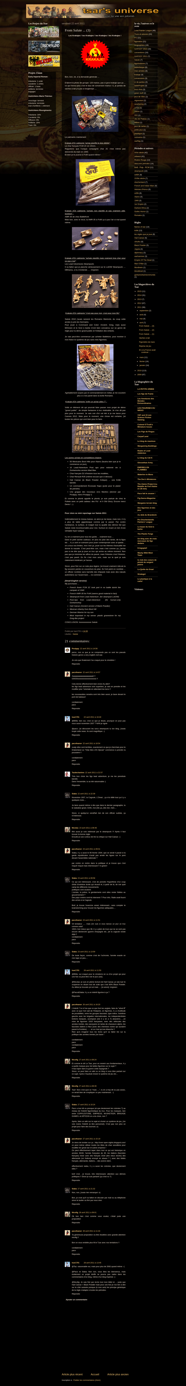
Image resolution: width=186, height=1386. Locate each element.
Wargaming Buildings (147, 446)
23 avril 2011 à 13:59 (86, 952)
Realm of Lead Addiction (143, 452)
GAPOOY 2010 (140, 49)
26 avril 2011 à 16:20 (91, 1004)
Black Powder (140, 245)
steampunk (139, 171)
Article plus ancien (118, 1374)
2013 (139, 299)
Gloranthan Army (145, 463)
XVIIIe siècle (139, 178)
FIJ (135, 38)
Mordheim (138, 267)
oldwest (137, 156)
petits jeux (138, 130)
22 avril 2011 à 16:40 (92, 717)
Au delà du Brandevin (147, 515)
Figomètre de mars (147, 342)
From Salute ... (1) (146, 334)
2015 (139, 291)
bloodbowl (138, 271)
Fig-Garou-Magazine (146, 498)
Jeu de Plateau (140, 119)
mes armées (139, 71)
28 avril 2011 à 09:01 (87, 1212)
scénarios (138, 137)
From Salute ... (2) (146, 330)
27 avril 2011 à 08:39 (87, 1086)
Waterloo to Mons (145, 474)
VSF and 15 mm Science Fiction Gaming (144, 417)
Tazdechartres (78, 772)
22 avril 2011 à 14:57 (91, 672)
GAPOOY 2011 (140, 56)
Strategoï (141, 574)
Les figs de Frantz (145, 394)
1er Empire (139, 204)
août (142, 315)
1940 (136, 200)
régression (138, 100)
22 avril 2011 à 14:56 (89, 648)
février (142, 361)
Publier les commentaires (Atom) (87, 1380)
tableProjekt (139, 86)
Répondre (76, 664)
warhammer (139, 256)
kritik (136, 230)
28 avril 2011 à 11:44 (91, 1231)
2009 (139, 374)
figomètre (138, 41)
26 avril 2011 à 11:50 (92, 970)
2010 (139, 370)
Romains (138, 215)
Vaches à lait (144, 338)
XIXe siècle (139, 152)
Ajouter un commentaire (76, 1300)
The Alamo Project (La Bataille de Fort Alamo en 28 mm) (147, 486)
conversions (139, 78)
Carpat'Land (142, 436)
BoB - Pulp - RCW (142, 167)
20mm (137, 111)
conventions (139, 52)
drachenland (139, 182)
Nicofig (75, 1060)
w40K (136, 175)
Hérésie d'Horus (141, 189)
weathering (139, 104)
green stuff (138, 93)
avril (141, 322)
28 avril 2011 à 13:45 (92, 1263)
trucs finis (138, 89)
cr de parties (139, 82)
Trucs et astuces (141, 34)
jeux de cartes (140, 126)
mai (141, 319)
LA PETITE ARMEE (145, 389)
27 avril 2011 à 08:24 (87, 1060)
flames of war (140, 227)
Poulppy (75, 648)
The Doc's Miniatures (146, 479)
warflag (137, 141)
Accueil (95, 1374)
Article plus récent (72, 1374)
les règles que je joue (143, 234)
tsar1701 (75, 717)
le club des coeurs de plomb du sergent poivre (147, 562)
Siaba (74, 794)
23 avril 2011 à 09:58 (86, 878)
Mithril (136, 122)
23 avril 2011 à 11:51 (91, 920)
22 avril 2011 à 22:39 (86, 794)
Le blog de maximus (146, 441)
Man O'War (139, 264)
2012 (139, 303)
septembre (144, 310)
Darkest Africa (140, 208)
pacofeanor (77, 672)
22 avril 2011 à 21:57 (94, 772)
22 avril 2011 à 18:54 (91, 743)
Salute (75, 634)
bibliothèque (139, 67)
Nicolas (75, 828)
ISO (136, 115)
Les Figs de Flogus (145, 432)
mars (142, 357)
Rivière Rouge (140, 160)
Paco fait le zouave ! (146, 493)
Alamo (137, 197)
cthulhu (137, 242)
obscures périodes (142, 163)
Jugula (137, 249)
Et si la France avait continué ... (147, 351)
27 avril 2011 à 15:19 (91, 1139)
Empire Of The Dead (143, 260)
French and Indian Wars (144, 186)
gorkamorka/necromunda (144, 275)
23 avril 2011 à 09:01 (91, 849)
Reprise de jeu (145, 346)
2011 (139, 307)
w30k (136, 193)
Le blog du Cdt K (144, 458)
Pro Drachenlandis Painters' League (145, 521)
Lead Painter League (143, 30)
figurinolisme (139, 63)
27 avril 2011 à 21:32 (86, 1189)
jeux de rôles (139, 97)
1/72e (136, 108)
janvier (143, 365)
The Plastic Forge (145, 534)
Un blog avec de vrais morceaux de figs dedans (147, 541)
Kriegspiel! (142, 548)
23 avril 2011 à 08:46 (88, 828)
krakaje (137, 75)
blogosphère (139, 45)
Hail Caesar (139, 238)
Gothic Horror (140, 211)
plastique (138, 134)
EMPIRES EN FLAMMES (143, 468)
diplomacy (138, 253)
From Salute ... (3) (146, 326)
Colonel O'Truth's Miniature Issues (145, 425)
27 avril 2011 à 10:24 (86, 1104)
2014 (139, 295)
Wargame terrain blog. (147, 503)
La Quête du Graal (145, 569)
